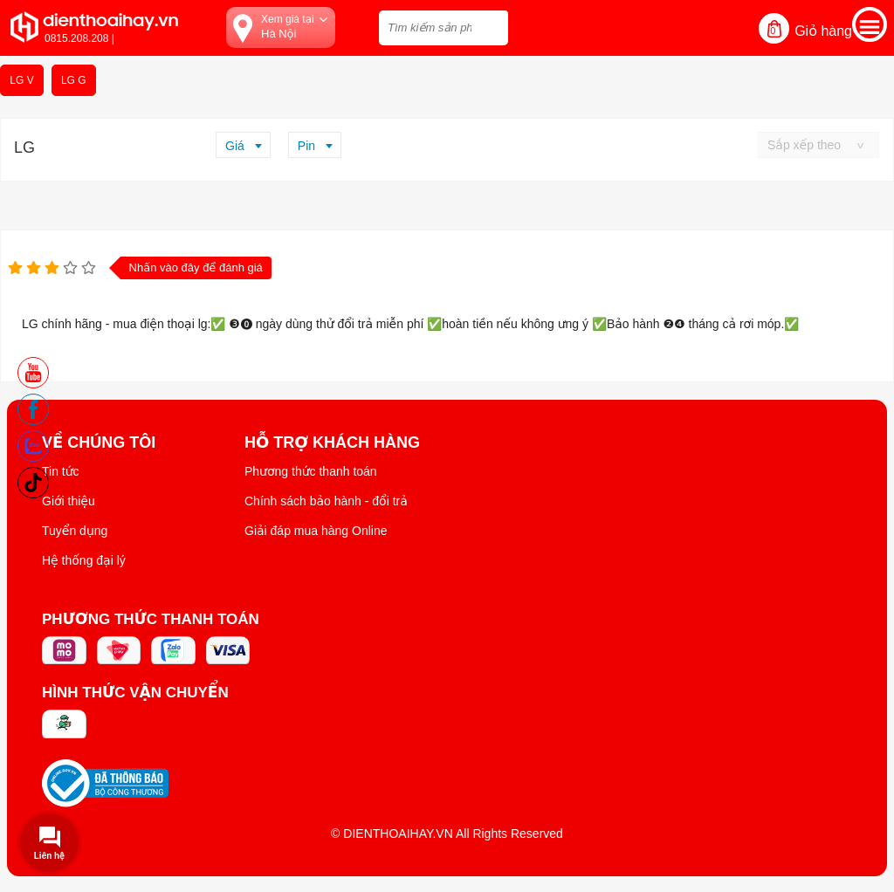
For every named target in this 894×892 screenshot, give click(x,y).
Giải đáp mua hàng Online (315, 531)
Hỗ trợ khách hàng (332, 442)
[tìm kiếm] (489, 25)
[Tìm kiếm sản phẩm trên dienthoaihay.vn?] (443, 27)
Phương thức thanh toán (310, 471)
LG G (73, 80)
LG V (21, 80)
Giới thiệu (68, 501)
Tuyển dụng (74, 531)
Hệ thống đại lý (84, 560)
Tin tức (60, 471)
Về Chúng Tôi (98, 442)
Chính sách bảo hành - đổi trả (326, 501)
